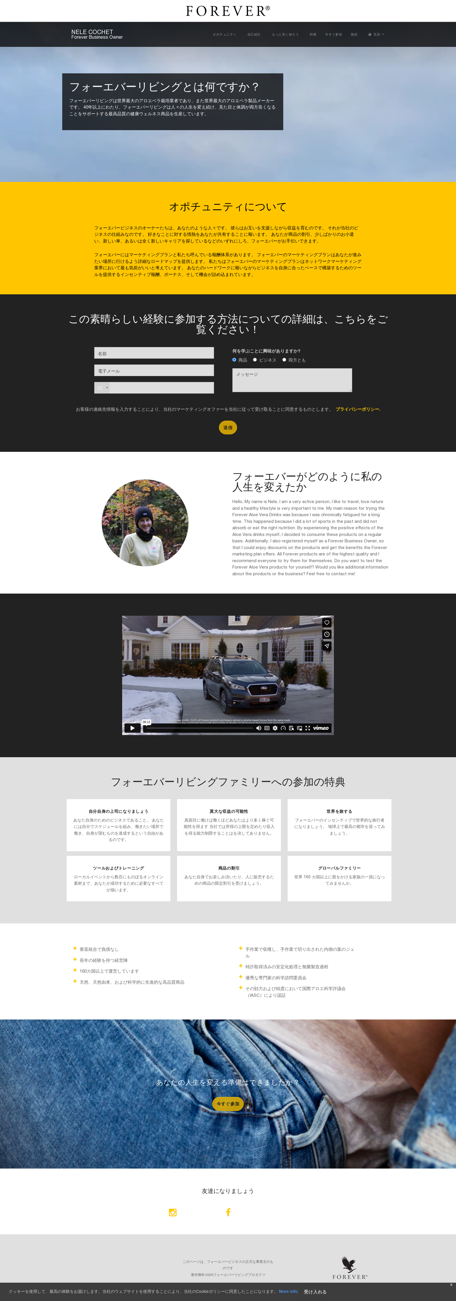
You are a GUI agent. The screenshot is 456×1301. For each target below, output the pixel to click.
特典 (313, 34)
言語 (374, 34)
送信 (228, 427)
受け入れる (315, 1291)
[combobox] (102, 387)
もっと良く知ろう (285, 34)
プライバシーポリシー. (356, 408)
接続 (354, 34)
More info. (289, 1291)
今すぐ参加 (333, 34)
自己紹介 (254, 34)
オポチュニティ (224, 34)
